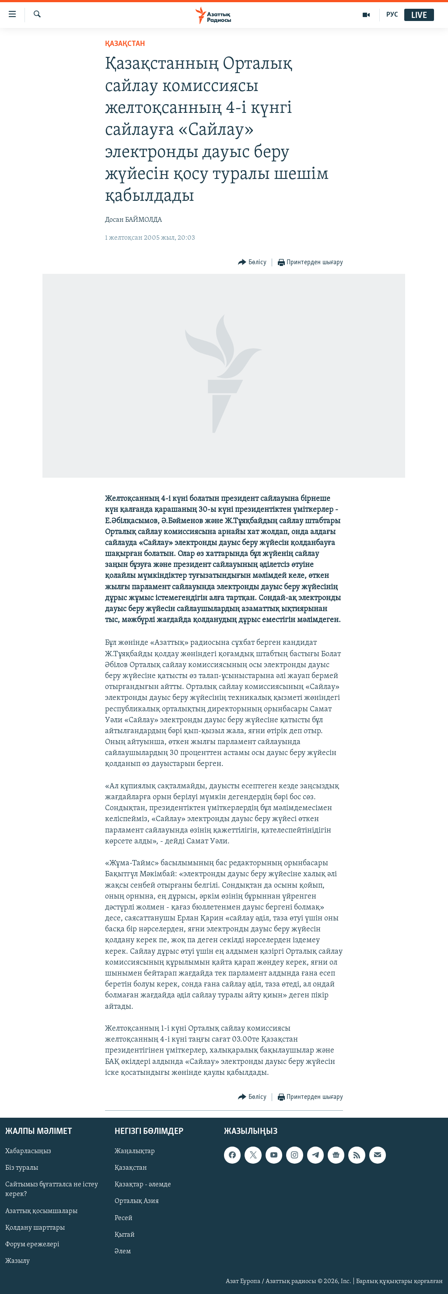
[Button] (252, 263)
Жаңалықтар (135, 1151)
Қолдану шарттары (35, 1227)
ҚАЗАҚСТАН (125, 44)
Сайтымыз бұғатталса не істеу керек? (51, 1189)
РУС (392, 14)
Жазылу (17, 1261)
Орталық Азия (137, 1201)
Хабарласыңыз (28, 1151)
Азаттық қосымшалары (41, 1211)
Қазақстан (131, 1168)
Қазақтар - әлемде (143, 1184)
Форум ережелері (32, 1244)
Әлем (123, 1251)
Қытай (125, 1234)
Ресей (124, 1218)
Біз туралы (21, 1168)
